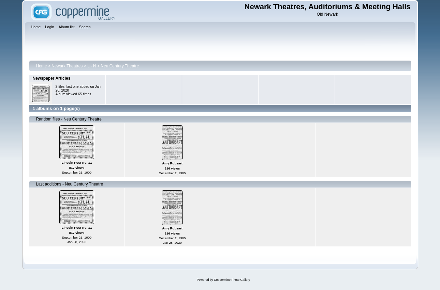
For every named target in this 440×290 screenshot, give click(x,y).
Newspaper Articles (52, 78)
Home (41, 66)
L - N (91, 66)
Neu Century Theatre (120, 66)
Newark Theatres (67, 66)
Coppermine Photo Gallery (232, 279)
